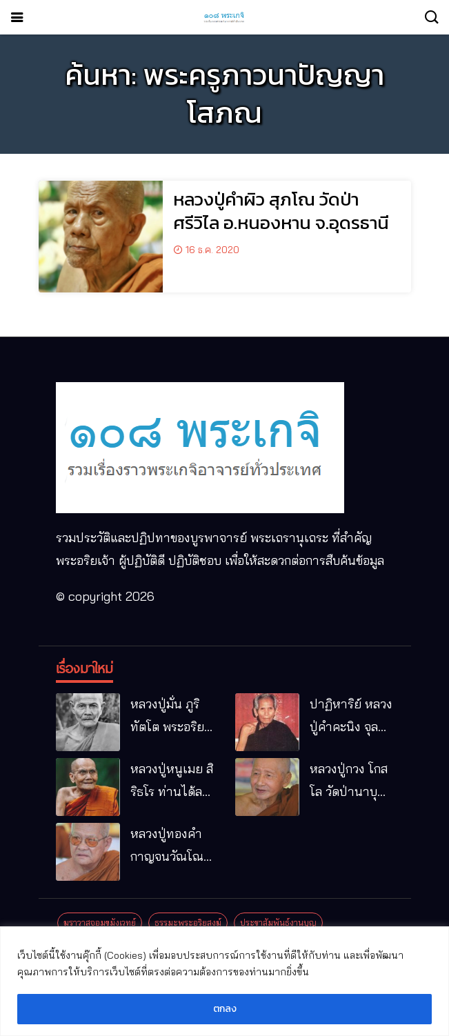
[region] (224, 981)
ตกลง (225, 1009)
